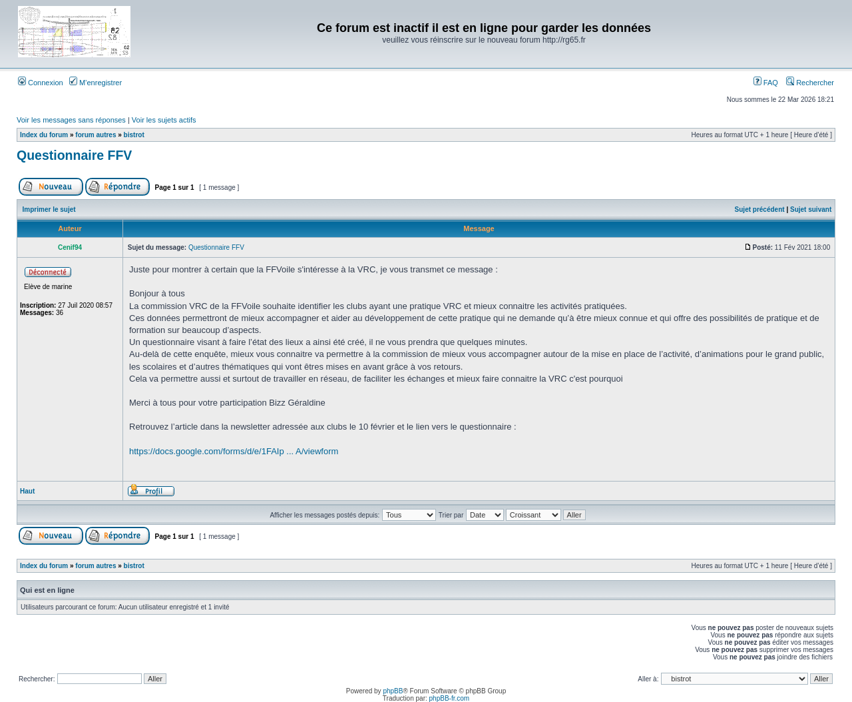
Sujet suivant (810, 209)
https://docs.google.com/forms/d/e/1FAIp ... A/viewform (233, 451)
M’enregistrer (95, 83)
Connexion (40, 83)
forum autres (95, 135)
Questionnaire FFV (74, 155)
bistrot (134, 135)
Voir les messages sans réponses (71, 120)
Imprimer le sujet (49, 209)
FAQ (765, 83)
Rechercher (810, 83)
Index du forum (44, 135)
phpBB (393, 691)
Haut (27, 491)
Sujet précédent (760, 209)
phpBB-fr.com (449, 698)
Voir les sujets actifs (164, 120)
